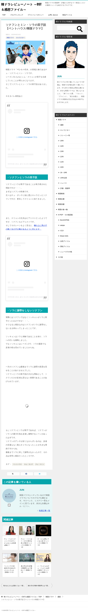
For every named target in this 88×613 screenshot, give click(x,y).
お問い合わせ (53, 15)
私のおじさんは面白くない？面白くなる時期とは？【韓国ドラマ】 (15, 585)
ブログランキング (16, 15)
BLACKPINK (64, 220)
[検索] (71, 28)
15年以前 (63, 178)
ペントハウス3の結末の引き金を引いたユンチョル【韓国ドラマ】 (9, 569)
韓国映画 (61, 193)
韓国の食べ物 (63, 209)
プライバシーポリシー (36, 15)
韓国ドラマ (10, 37)
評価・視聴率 (65, 188)
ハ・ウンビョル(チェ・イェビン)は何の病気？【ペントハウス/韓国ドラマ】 (43, 570)
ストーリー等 (65, 135)
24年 (62, 146)
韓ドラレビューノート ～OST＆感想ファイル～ (21, 6)
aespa (62, 225)
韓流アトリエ (67, 15)
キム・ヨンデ (28, 464)
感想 (61, 125)
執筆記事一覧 (44, 511)
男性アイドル (65, 246)
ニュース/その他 (66, 252)
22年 (62, 157)
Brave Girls (64, 236)
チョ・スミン (40, 464)
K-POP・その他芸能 (65, 215)
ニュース (63, 183)
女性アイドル (65, 241)
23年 (62, 151)
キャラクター (20, 37)
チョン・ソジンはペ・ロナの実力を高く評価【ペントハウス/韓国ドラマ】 (26, 543)
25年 (62, 141)
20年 (62, 167)
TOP (4, 15)
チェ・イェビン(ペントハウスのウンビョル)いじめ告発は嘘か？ (10, 542)
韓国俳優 (61, 204)
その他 (60, 257)
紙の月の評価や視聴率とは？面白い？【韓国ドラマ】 (40, 585)
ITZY (62, 231)
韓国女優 (61, 199)
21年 (62, 162)
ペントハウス (17, 464)
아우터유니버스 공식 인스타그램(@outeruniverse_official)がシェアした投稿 (36, 164)
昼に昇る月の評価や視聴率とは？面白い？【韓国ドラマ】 (26, 569)
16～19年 (63, 172)
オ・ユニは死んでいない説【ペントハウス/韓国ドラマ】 (43, 542)
